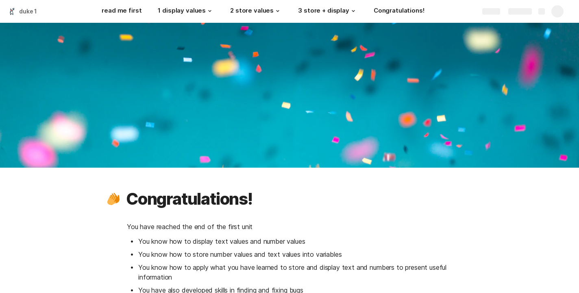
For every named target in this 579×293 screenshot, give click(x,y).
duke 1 (28, 11)
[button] (210, 11)
